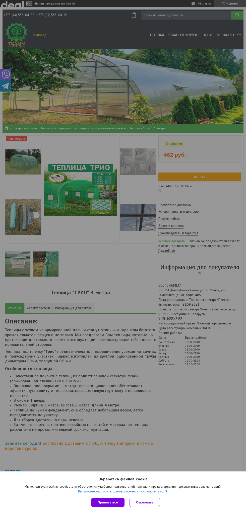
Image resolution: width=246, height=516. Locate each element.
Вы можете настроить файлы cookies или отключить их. (121, 491)
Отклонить (144, 502)
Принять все (108, 502)
